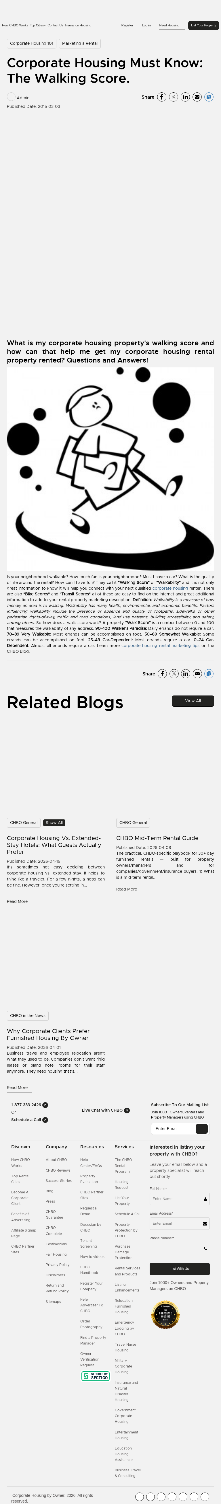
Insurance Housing (78, 25)
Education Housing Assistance (124, 1454)
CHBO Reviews (58, 1170)
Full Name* (158, 1189)
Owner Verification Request (89, 1359)
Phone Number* (162, 1238)
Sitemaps (53, 1302)
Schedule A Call (127, 1214)
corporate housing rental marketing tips (160, 646)
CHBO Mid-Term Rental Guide (157, 838)
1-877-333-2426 (29, 1105)
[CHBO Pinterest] (194, 1497)
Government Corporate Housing (125, 1415)
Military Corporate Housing (123, 1366)
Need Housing (172, 25)
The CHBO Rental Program (123, 1165)
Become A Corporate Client (19, 1198)
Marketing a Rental (80, 44)
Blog (50, 1191)
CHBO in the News (27, 1016)
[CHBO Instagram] (172, 1497)
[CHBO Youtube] (150, 1497)
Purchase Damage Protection (123, 1252)
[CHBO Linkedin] (183, 1497)
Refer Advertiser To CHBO (91, 1305)
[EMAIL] (202, 1129)
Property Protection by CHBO (126, 1230)
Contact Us (55, 25)
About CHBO (56, 1160)
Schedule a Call (29, 1120)
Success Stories (59, 1180)
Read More (18, 902)
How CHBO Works (15, 25)
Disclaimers (55, 1275)
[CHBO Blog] (161, 1497)
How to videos (92, 1256)
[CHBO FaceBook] (139, 1497)
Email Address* (161, 1213)
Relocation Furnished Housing (124, 1306)
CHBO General (23, 823)
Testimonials (56, 1244)
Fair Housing (56, 1254)
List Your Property (203, 25)
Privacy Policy (58, 1265)
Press (50, 1201)
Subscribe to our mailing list (180, 1105)
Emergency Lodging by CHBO (124, 1328)
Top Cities (38, 25)
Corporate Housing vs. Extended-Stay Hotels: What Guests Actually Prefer (54, 845)
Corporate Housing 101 (31, 44)
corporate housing (170, 589)
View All (193, 701)
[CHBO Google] (205, 1497)
